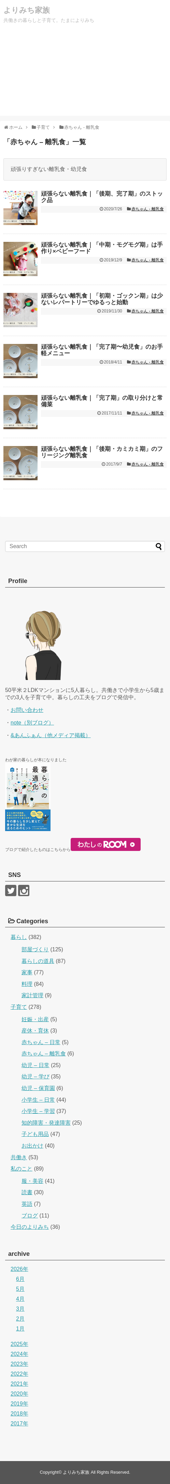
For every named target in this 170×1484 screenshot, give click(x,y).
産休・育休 (35, 1031)
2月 (20, 1319)
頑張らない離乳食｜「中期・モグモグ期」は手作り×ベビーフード (102, 248)
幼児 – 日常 (35, 1065)
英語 (27, 1204)
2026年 (19, 1269)
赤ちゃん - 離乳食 (147, 209)
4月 (20, 1299)
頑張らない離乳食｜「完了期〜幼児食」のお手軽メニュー (102, 350)
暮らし (19, 937)
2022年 (19, 1374)
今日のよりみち (30, 1227)
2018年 (19, 1414)
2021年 (19, 1384)
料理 (27, 984)
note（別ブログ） (32, 723)
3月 (20, 1309)
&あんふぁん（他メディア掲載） (51, 735)
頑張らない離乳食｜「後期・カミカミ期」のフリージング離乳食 (102, 452)
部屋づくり (35, 949)
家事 (27, 972)
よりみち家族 (26, 10)
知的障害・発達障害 (46, 1123)
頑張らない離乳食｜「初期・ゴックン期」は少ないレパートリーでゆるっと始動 (102, 299)
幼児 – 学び (35, 1076)
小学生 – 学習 (38, 1111)
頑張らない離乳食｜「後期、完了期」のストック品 (102, 196)
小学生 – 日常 (38, 1100)
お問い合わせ (27, 710)
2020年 (19, 1394)
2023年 (19, 1364)
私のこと (21, 1169)
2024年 (19, 1354)
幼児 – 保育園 (38, 1088)
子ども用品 (35, 1134)
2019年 (19, 1404)
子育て (19, 1007)
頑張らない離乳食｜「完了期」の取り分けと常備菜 (102, 401)
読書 (27, 1192)
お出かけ (32, 1146)
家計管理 (32, 995)
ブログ (30, 1216)
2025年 (19, 1344)
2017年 (19, 1423)
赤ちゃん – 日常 (41, 1042)
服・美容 (32, 1181)
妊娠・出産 (35, 1019)
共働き (19, 1157)
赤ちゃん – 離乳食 (44, 1053)
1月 (20, 1329)
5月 (20, 1289)
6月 (20, 1279)
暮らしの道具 (38, 961)
